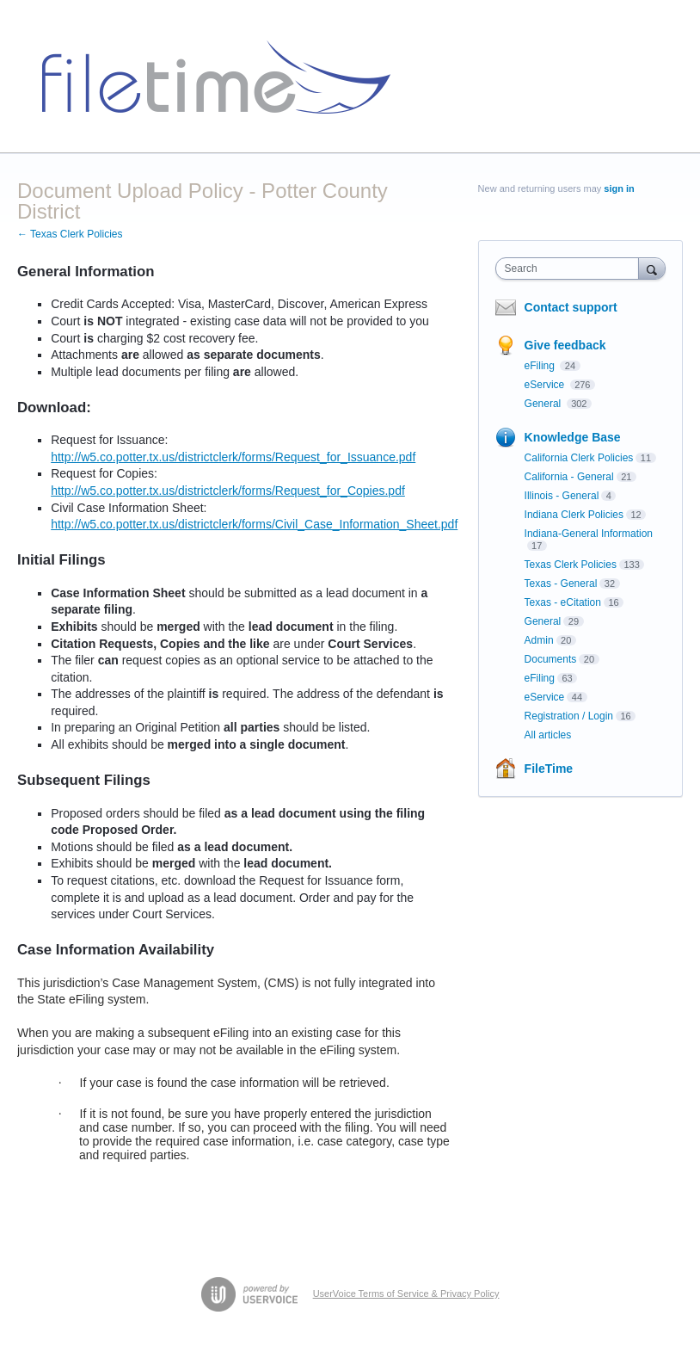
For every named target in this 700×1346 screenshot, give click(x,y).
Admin (539, 640)
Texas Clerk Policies (571, 565)
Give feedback (565, 345)
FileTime (549, 768)
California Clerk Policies (579, 458)
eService (546, 385)
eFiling (541, 366)
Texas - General (561, 583)
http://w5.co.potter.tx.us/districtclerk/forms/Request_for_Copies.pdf (228, 490)
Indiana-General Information (589, 534)
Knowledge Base (573, 437)
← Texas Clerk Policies (69, 234)
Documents (551, 659)
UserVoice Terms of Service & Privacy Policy (406, 1293)
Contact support (571, 307)
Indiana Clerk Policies (574, 515)
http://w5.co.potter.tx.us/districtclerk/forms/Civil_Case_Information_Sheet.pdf (254, 524)
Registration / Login (569, 716)
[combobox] (571, 268)
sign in (619, 188)
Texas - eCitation (563, 602)
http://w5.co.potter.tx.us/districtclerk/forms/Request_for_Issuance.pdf (233, 457)
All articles (548, 735)
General (544, 404)
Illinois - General (562, 496)
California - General (569, 477)
